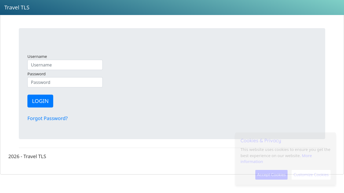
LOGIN (40, 101)
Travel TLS (17, 7)
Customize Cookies (311, 174)
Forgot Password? (47, 118)
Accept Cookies (271, 174)
